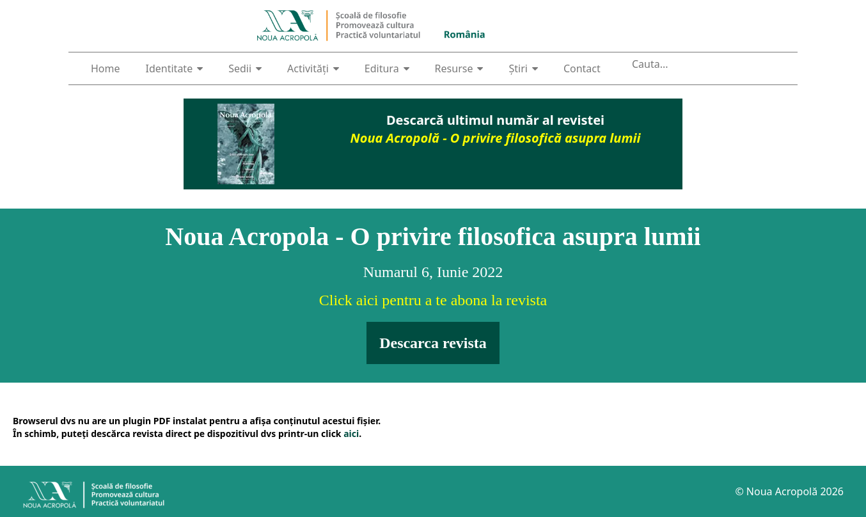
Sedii (245, 68)
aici (351, 433)
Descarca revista (433, 343)
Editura (387, 68)
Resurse (459, 68)
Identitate (174, 68)
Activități (313, 68)
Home (105, 68)
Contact (582, 68)
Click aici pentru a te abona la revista (433, 300)
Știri (522, 68)
